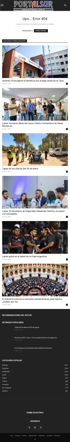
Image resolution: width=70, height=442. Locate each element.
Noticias (17, 435)
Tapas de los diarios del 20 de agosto (27, 327)
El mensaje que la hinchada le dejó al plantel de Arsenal (33, 348)
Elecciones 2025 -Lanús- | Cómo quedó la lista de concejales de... (36, 338)
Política (24, 435)
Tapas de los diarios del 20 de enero (20, 168)
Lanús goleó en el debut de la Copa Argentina (24, 256)
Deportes (57, 435)
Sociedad (49, 435)
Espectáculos (33, 435)
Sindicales (42, 435)
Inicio (11, 435)
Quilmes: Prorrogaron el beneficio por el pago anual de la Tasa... (33, 80)
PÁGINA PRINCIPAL (41, 31)
